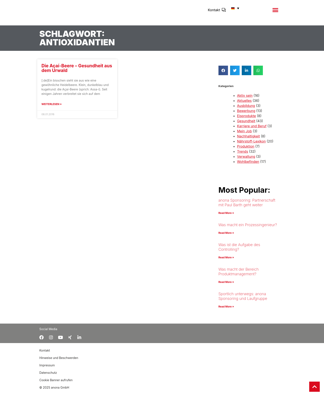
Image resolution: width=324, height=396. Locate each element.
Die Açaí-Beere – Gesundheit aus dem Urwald (76, 71)
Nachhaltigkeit (248, 139)
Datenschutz (48, 377)
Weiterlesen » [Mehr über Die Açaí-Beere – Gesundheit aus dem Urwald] (51, 107)
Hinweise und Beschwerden (58, 362)
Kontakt (214, 12)
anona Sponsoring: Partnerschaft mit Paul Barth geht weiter (246, 205)
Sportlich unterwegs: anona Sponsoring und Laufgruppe (242, 299)
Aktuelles (244, 103)
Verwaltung (246, 159)
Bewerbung (246, 114)
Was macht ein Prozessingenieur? (247, 228)
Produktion (245, 149)
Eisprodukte (246, 119)
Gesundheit (246, 124)
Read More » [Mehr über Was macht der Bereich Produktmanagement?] (226, 285)
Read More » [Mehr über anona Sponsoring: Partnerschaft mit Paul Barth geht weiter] (226, 215)
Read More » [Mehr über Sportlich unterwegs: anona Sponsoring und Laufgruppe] (226, 309)
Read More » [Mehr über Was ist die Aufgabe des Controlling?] (226, 260)
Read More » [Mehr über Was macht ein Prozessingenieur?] (226, 235)
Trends (242, 154)
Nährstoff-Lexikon (251, 144)
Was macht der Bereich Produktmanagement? (238, 274)
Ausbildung (246, 109)
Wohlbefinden (248, 164)
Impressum (47, 369)
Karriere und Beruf (251, 129)
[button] (275, 12)
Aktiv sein (245, 98)
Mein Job (244, 134)
